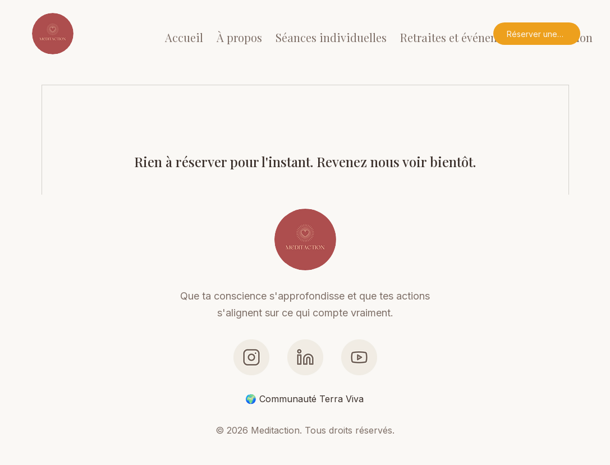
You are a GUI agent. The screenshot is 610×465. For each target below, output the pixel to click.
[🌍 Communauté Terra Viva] (305, 399)
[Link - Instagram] (251, 357)
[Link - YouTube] (359, 357)
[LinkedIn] (305, 357)
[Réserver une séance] (536, 33)
